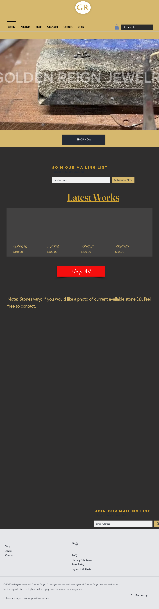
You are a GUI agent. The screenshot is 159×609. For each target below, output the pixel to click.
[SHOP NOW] (83, 140)
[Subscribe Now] (123, 180)
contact (28, 305)
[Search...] (137, 27)
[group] (79, 232)
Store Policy (78, 564)
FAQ (74, 555)
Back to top (141, 595)
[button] (38, 25)
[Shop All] (81, 271)
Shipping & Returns (82, 560)
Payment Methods (81, 569)
